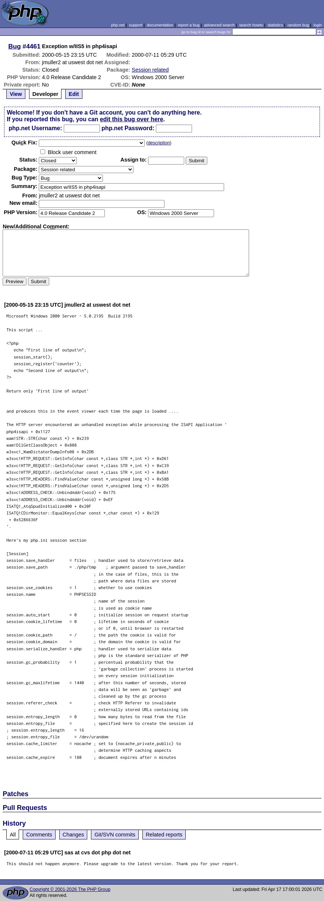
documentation (160, 25)
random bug (298, 25)
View (16, 94)
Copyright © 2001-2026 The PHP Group (69, 889)
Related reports (164, 835)
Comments (39, 835)
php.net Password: (127, 128)
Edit (74, 94)
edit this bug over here (131, 119)
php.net (118, 25)
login (318, 25)
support (135, 25)
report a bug (188, 25)
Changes (73, 835)
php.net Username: (35, 128)
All (13, 835)
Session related (150, 70)
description (159, 143)
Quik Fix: (25, 143)
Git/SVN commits (114, 835)
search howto (251, 25)
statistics (275, 25)
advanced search (219, 25)
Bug (14, 46)
